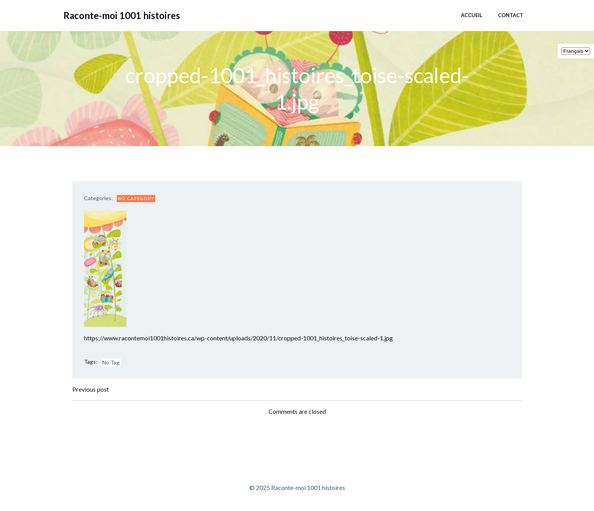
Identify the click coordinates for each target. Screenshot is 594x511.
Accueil (471, 15)
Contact (510, 15)
